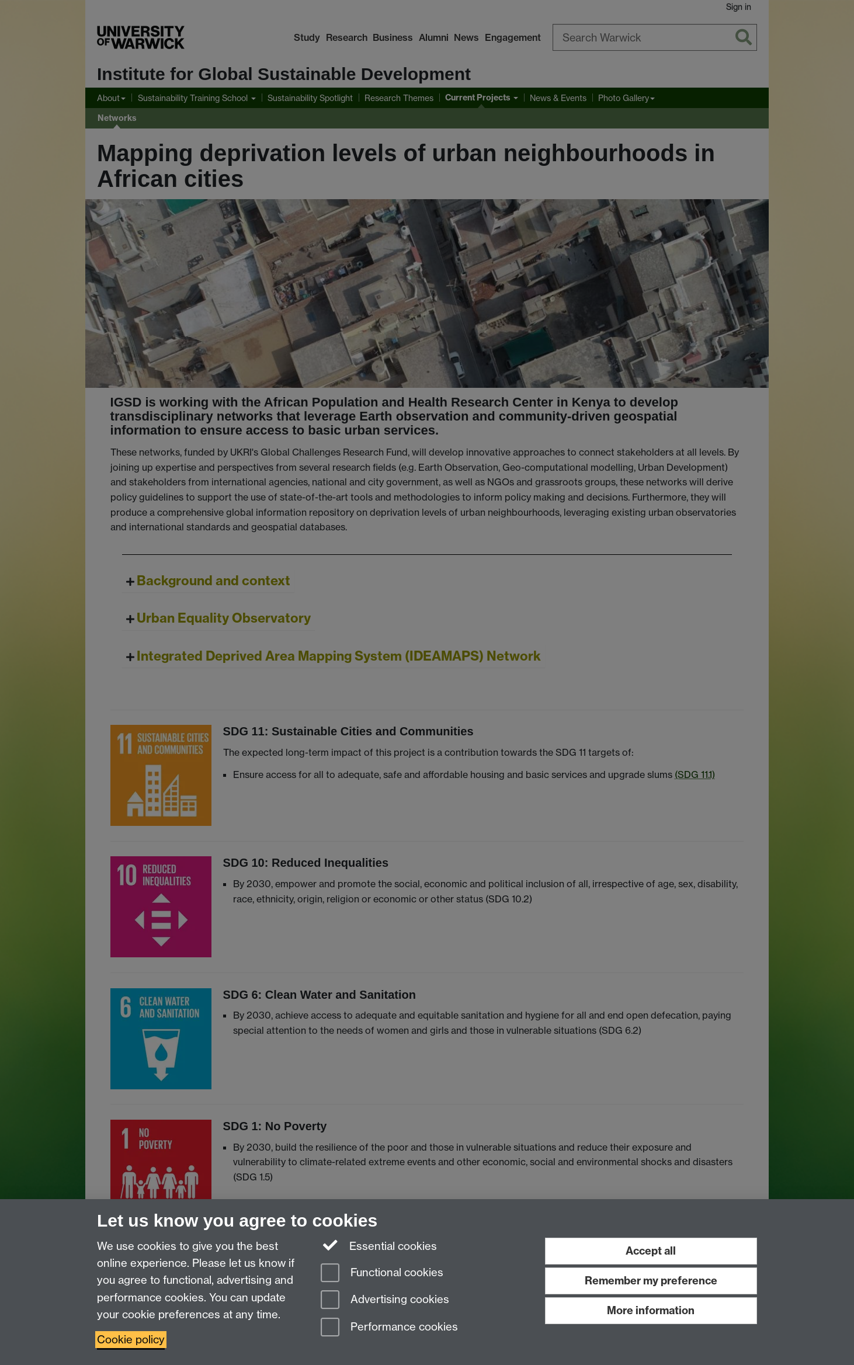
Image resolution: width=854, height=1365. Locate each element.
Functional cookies (382, 1273)
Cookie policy (131, 1339)
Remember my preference (651, 1280)
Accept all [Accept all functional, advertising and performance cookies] (651, 1251)
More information (651, 1310)
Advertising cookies (385, 1300)
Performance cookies (389, 1328)
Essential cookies (379, 1245)
